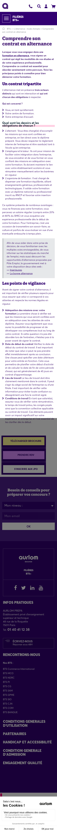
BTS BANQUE (10, 712)
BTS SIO (7, 699)
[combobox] (28, 505)
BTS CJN (7, 703)
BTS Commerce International (19, 668)
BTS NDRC (8, 677)
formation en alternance (15, 55)
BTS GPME (8, 694)
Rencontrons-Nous (21, 655)
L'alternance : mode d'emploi (27, 29)
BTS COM (8, 707)
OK (29, 526)
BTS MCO (8, 673)
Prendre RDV (26, 454)
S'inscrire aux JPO (26, 468)
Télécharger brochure (25, 440)
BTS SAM (8, 690)
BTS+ (9, 29)
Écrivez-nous (23, 643)
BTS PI (6, 681)
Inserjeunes (16, 269)
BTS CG (7, 686)
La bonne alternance (21, 273)
